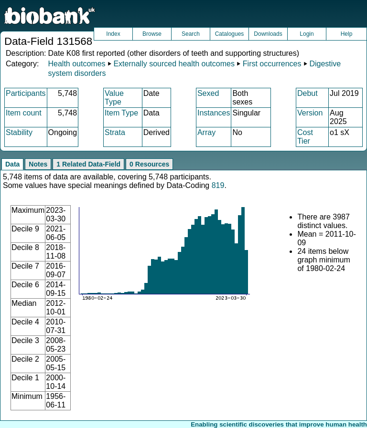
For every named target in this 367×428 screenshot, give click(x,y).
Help (347, 34)
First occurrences (272, 64)
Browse (152, 34)
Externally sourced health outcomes (173, 64)
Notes (38, 164)
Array (206, 132)
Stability (19, 132)
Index (113, 34)
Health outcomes (76, 64)
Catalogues (229, 34)
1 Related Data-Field (88, 164)
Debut (307, 93)
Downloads (268, 34)
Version (310, 113)
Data (12, 164)
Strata (115, 132)
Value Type (114, 97)
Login (306, 34)
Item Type (121, 113)
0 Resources (149, 164)
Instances (213, 113)
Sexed (208, 93)
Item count (24, 113)
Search (191, 34)
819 (218, 185)
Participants (26, 93)
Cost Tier (305, 136)
